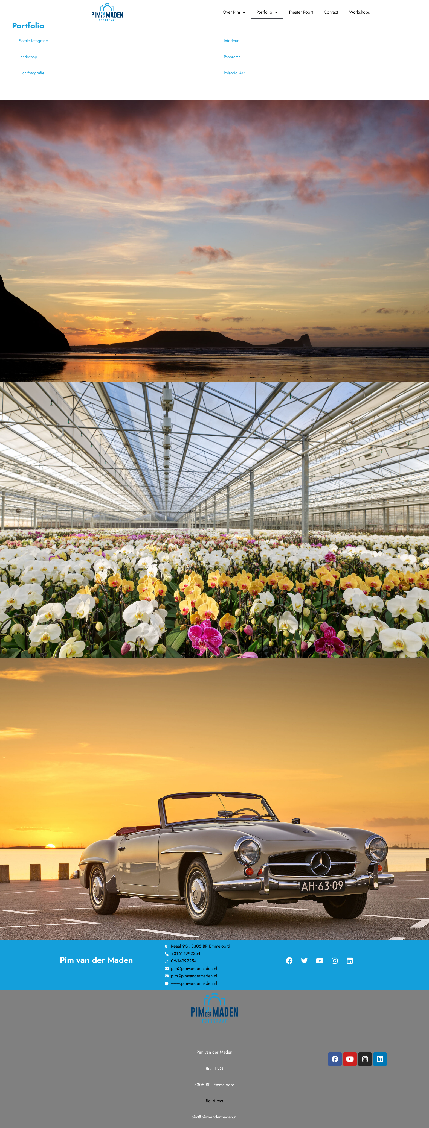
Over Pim (234, 12)
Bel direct (214, 1101)
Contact (331, 12)
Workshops (359, 12)
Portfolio (267, 12)
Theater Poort (301, 12)
